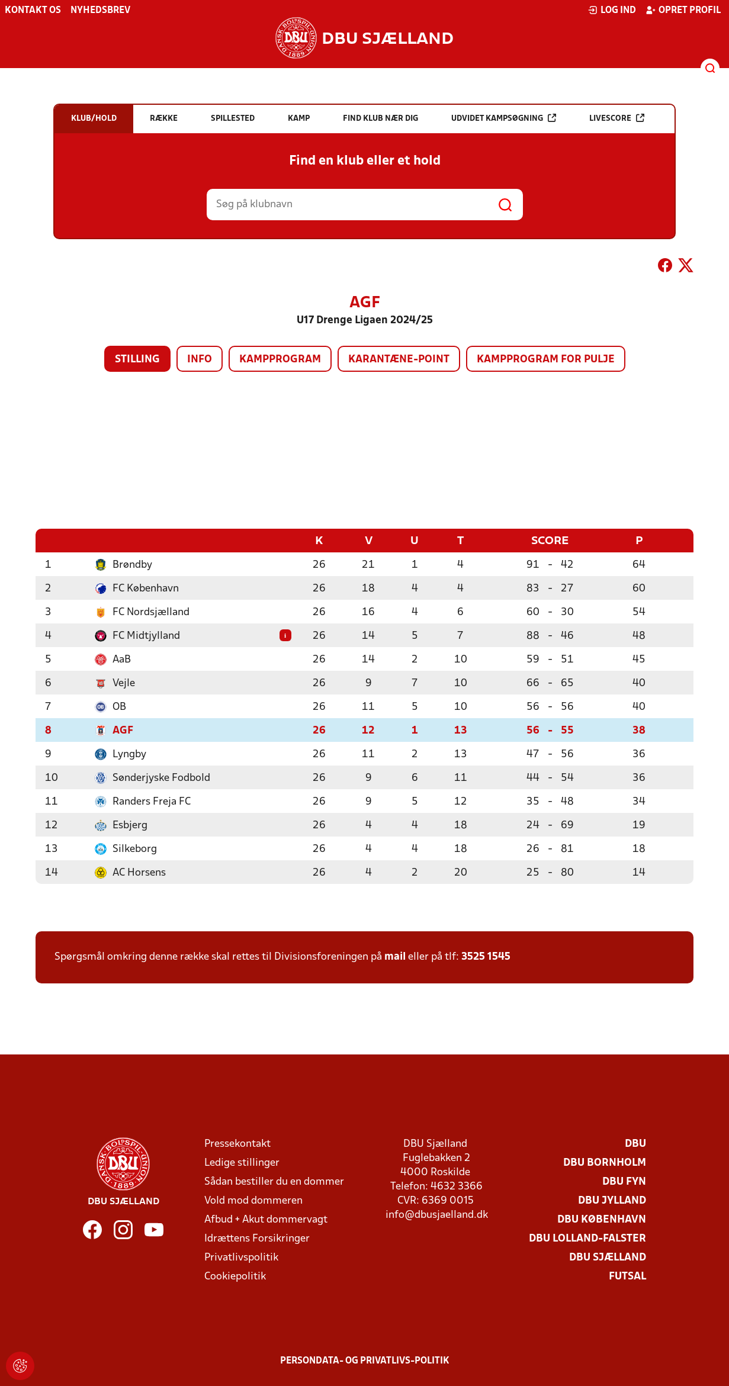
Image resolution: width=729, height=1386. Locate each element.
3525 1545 (485, 956)
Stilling (137, 360)
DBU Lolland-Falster (587, 1238)
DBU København (601, 1219)
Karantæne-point (398, 360)
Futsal (627, 1276)
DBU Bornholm (604, 1162)
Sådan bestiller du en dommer (274, 1181)
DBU (635, 1144)
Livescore (616, 118)
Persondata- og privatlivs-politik (364, 1360)
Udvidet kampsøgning (503, 118)
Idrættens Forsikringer (257, 1238)
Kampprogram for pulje (546, 360)
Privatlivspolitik (241, 1257)
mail (395, 956)
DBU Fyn (624, 1181)
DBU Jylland (612, 1200)
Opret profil (683, 10)
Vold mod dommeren (253, 1200)
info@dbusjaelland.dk (437, 1215)
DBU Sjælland (607, 1257)
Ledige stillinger (242, 1162)
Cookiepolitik (235, 1276)
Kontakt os (33, 11)
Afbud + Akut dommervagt (265, 1219)
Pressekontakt (237, 1144)
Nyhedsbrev (100, 11)
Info (199, 360)
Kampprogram (280, 360)
